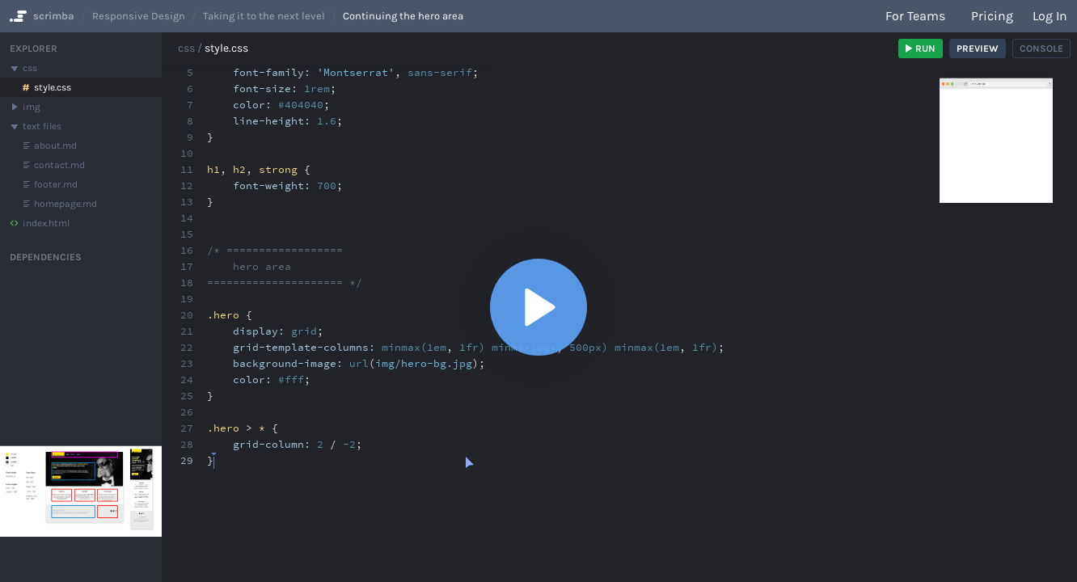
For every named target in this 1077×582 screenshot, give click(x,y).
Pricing (992, 15)
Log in (1050, 15)
